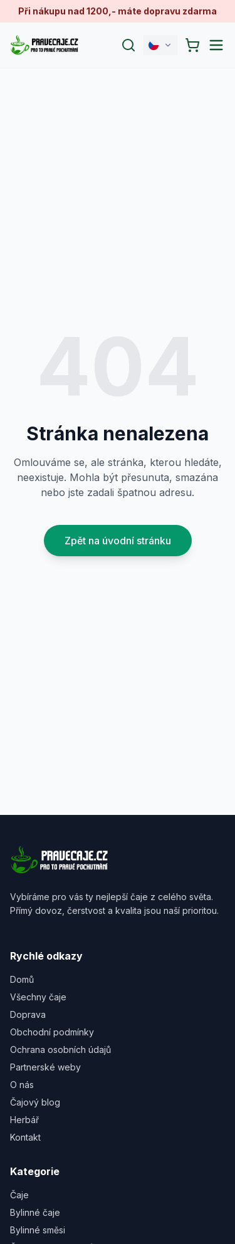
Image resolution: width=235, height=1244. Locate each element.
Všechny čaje (38, 997)
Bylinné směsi (37, 1230)
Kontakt (25, 1137)
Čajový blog (35, 1102)
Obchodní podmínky (52, 1032)
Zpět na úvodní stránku (118, 540)
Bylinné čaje (35, 1212)
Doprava (28, 1014)
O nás (22, 1084)
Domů (22, 979)
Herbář (24, 1119)
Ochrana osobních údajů (60, 1049)
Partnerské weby (45, 1067)
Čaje (19, 1195)
